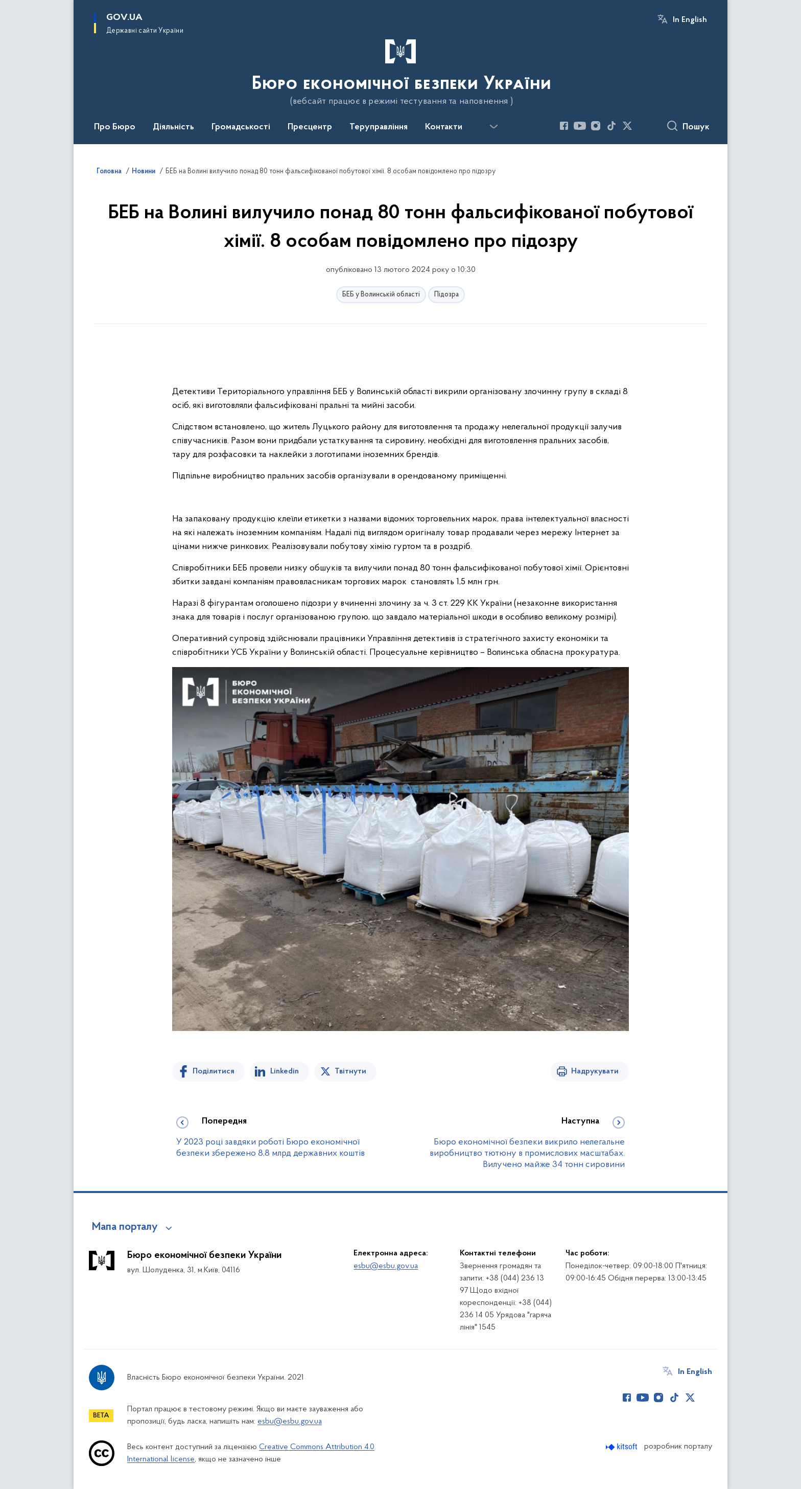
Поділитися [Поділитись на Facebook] (213, 1071)
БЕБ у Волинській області (381, 295)
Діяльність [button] (173, 127)
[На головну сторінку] (400, 71)
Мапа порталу (125, 1227)
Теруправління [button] (378, 127)
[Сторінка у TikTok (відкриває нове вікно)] (611, 126)
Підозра (446, 295)
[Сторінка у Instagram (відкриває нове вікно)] (596, 126)
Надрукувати (595, 1071)
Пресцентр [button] (310, 127)
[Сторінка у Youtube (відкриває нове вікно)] (580, 126)
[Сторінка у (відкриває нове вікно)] (643, 126)
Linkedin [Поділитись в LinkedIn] (284, 1071)
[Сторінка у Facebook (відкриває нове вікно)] (564, 126)
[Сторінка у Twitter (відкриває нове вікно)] (627, 126)
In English (690, 20)
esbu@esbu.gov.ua (386, 1266)
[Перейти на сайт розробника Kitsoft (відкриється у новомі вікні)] (622, 1447)
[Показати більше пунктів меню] (493, 126)
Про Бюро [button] (114, 127)
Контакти (443, 127)
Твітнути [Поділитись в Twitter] (350, 1071)
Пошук (696, 127)
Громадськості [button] (240, 127)
